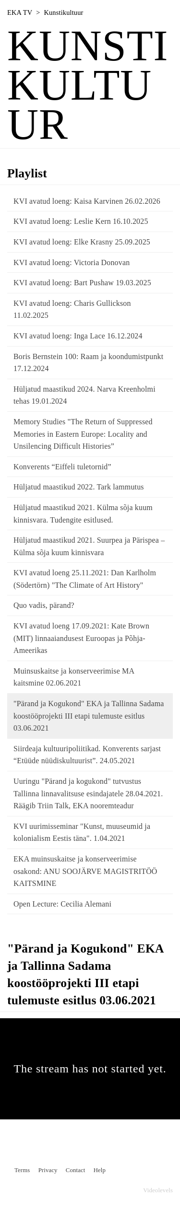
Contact (75, 1170)
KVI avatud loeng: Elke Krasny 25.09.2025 (81, 242)
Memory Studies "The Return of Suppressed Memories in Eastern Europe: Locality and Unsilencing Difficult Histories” (83, 434)
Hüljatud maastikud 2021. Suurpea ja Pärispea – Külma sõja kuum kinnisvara (89, 546)
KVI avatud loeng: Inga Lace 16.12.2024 (78, 336)
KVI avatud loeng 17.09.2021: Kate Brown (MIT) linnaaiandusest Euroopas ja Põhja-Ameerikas (81, 638)
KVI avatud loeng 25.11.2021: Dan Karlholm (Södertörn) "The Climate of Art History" (84, 579)
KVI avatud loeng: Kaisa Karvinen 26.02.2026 (86, 201)
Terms (22, 1170)
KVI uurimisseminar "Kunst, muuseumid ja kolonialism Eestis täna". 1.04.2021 (81, 832)
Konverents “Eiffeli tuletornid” (62, 467)
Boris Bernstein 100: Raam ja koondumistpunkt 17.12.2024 (88, 362)
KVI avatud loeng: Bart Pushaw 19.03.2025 (82, 283)
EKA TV (19, 12)
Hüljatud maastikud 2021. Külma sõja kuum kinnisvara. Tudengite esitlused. (83, 513)
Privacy (48, 1170)
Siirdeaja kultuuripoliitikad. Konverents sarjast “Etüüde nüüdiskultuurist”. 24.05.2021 (87, 755)
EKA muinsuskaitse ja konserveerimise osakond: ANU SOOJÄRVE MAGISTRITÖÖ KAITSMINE (85, 871)
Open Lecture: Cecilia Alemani (62, 904)
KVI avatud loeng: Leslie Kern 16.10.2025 (80, 221)
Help (100, 1170)
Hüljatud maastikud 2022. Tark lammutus (78, 487)
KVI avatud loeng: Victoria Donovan (71, 262)
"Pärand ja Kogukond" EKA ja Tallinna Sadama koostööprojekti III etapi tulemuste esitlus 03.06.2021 (88, 715)
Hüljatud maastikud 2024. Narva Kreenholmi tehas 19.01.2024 (84, 395)
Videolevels (158, 1190)
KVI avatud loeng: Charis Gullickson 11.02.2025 (72, 309)
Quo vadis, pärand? (43, 605)
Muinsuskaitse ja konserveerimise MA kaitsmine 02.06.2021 (73, 677)
